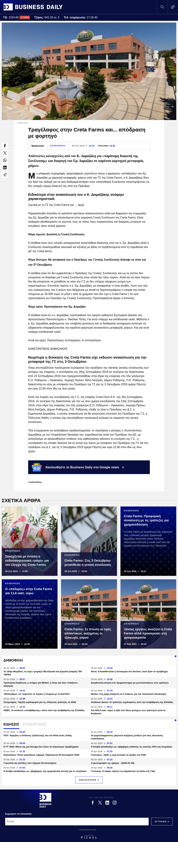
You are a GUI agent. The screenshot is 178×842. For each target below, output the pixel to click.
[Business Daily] (45, 800)
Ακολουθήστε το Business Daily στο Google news (78, 467)
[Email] (77, 821)
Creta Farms (35, 482)
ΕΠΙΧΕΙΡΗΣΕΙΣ (58, 146)
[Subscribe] (161, 821)
